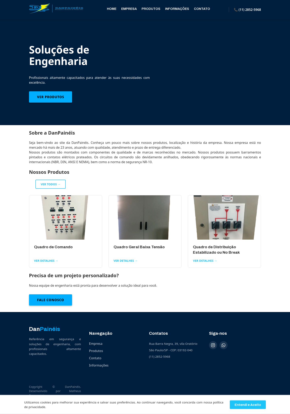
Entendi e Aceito (248, 406)
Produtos (151, 8)
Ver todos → (50, 184)
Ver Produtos (50, 97)
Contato (202, 8)
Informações (177, 8)
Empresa (129, 8)
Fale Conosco (50, 300)
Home (111, 8)
